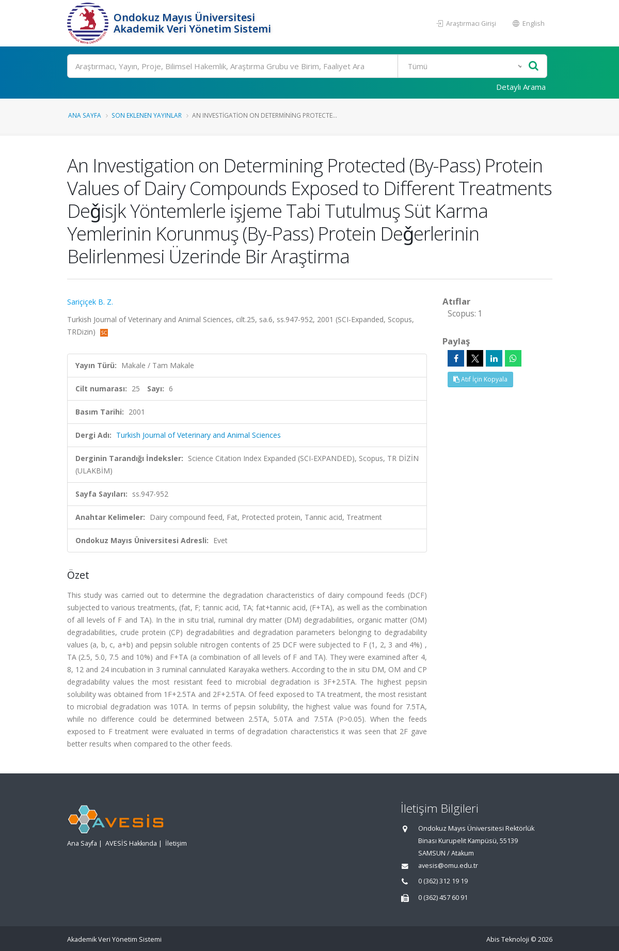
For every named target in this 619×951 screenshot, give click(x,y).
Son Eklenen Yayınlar (147, 115)
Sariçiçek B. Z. (90, 302)
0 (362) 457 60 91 (443, 897)
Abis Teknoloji (507, 939)
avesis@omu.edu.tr (448, 865)
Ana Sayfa (84, 115)
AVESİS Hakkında (131, 843)
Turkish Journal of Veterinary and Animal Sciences (198, 435)
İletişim (176, 843)
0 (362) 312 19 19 (443, 881)
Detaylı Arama (521, 87)
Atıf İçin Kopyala (480, 379)
